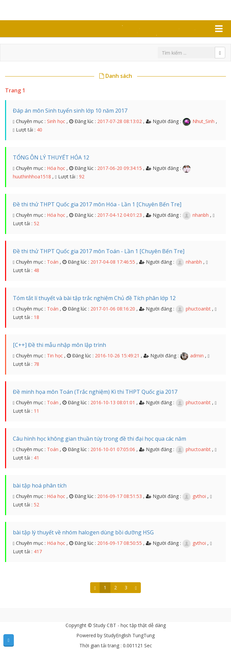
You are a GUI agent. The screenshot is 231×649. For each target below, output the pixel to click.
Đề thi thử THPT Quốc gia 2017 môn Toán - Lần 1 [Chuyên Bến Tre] (98, 251)
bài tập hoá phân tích (40, 485)
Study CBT (34, 9)
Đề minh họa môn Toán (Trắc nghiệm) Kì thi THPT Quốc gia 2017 (95, 391)
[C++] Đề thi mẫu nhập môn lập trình (59, 345)
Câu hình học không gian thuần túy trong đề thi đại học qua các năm (99, 438)
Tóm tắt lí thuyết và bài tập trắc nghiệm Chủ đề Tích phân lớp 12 (94, 298)
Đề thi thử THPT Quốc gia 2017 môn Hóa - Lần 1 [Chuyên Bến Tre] (97, 204)
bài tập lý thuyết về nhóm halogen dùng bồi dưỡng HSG (83, 532)
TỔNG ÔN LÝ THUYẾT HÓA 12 (51, 157)
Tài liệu (28, 29)
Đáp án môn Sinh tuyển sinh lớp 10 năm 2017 (70, 110)
